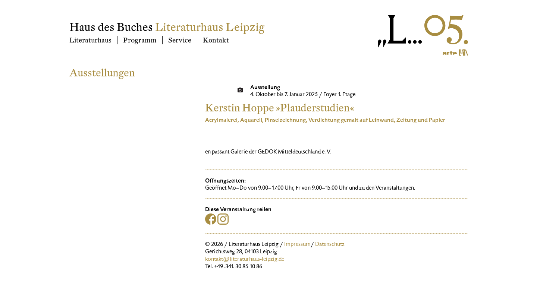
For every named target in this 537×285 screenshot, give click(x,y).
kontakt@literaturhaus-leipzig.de (244, 260)
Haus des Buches (111, 27)
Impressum (297, 245)
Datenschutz (330, 245)
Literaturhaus (90, 40)
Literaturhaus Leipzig (209, 27)
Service (179, 40)
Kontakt (216, 40)
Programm (140, 40)
